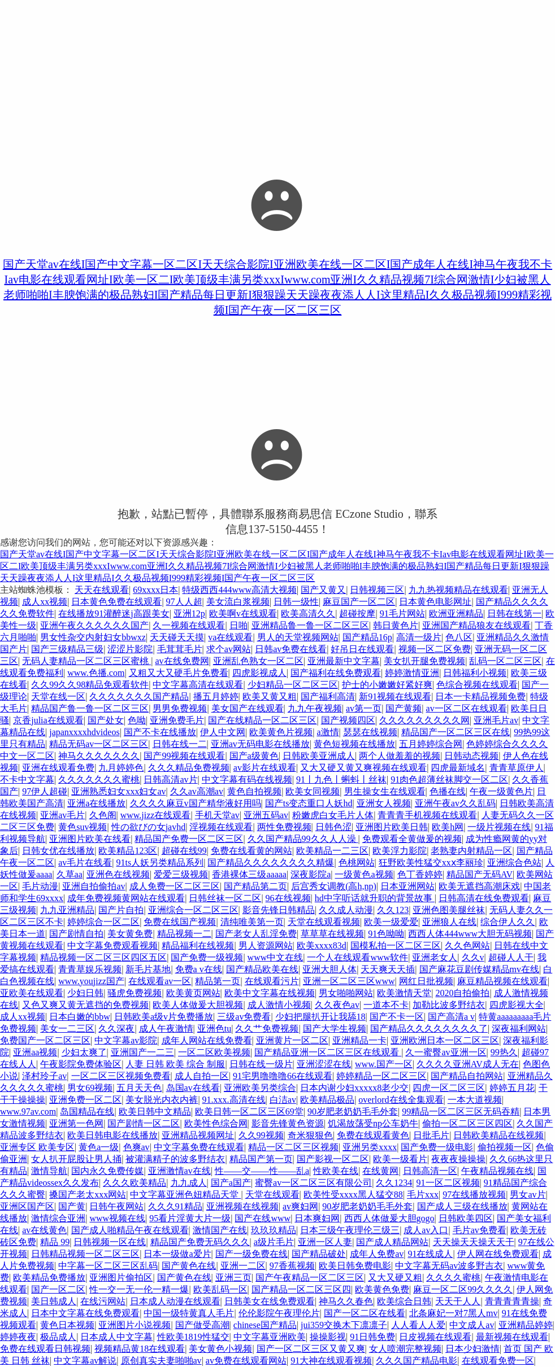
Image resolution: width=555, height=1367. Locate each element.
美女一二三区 (67, 1028)
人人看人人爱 (418, 1325)
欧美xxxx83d (321, 945)
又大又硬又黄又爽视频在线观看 (363, 767)
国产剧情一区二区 (143, 1123)
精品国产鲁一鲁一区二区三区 (90, 708)
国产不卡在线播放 (160, 732)
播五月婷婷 (216, 696)
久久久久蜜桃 (453, 1277)
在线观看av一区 (159, 981)
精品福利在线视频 (198, 945)
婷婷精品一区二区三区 (381, 1076)
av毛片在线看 (85, 862)
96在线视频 (288, 898)
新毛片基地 (148, 969)
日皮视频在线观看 (435, 1337)
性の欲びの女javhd (148, 827)
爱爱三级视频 (181, 874)
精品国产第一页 (261, 1159)
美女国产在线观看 (247, 708)
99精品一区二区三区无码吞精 (460, 1111)
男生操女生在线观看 (385, 791)
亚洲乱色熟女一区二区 (258, 661)
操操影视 (328, 1337)
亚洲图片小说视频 (134, 1325)
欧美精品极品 (327, 1099)
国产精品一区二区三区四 (301, 1289)
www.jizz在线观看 (155, 815)
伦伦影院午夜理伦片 (279, 1313)
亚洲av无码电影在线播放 (260, 744)
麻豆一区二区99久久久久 (463, 1289)
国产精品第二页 (255, 886)
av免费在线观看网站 (246, 1360)
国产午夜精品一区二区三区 (309, 1277)
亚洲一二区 (243, 1265)
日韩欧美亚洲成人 (319, 756)
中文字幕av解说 (85, 1360)
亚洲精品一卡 (359, 1040)
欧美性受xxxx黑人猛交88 (353, 1194)
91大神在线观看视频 (331, 1360)
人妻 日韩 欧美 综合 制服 (175, 1064)
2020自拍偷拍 (462, 993)
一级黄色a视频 (364, 874)
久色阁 (102, 815)
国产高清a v (451, 1016)
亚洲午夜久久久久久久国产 (94, 625)
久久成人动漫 (346, 910)
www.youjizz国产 (91, 981)
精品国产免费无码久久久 (200, 1242)
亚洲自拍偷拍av (93, 886)
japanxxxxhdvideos (84, 732)
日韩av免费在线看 (291, 649)
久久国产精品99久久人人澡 (303, 839)
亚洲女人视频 (384, 803)
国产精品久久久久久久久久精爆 (270, 862)
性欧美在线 (335, 1171)
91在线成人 (430, 1254)
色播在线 (448, 791)
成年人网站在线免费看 (207, 1040)
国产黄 (71, 1206)
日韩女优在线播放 (58, 850)
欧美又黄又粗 (269, 696)
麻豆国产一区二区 (359, 601)
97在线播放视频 (474, 1194)
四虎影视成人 (259, 673)
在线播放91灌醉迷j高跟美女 (113, 613)
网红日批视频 (426, 981)
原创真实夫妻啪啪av (161, 1360)
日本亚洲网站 (407, 886)
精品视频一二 (184, 933)
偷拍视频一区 (505, 1147)
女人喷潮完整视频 (405, 1348)
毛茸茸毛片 (179, 649)
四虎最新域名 (458, 767)
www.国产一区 (384, 1064)
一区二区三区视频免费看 (121, 1076)
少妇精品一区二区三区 (293, 684)
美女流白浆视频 (238, 601)
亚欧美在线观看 (31, 993)
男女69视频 (89, 1088)
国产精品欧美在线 (262, 969)
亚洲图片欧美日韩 (391, 827)
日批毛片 (431, 1135)
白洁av (283, 1099)
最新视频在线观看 (512, 1337)
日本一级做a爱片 (177, 1254)
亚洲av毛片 (62, 815)
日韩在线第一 (514, 613)
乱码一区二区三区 (505, 661)
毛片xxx (423, 1194)
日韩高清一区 (430, 1171)
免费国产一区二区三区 (45, 1040)
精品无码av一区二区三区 (98, 744)
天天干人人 (457, 1301)
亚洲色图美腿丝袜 (449, 910)
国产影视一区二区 (333, 1159)
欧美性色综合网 (216, 1123)
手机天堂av (217, 815)
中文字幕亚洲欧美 (269, 1337)
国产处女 (106, 720)
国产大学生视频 (334, 1028)
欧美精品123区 (127, 850)
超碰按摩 (357, 613)
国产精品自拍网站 (467, 1076)
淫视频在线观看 (221, 827)
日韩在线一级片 (261, 1064)
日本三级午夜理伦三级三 (350, 1230)
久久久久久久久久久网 (424, 720)
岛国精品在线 (87, 1111)
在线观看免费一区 (498, 1360)
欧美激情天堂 (404, 993)
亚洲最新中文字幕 (343, 661)
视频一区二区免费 (434, 649)
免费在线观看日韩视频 (45, 1348)
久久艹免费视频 (266, 1028)
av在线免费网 (182, 661)
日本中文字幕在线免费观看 (85, 1313)
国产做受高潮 (202, 1325)
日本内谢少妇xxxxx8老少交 (354, 1088)
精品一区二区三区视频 (293, 1147)
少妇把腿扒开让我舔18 (320, 1016)
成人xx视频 (44, 601)
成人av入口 (426, 1230)
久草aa (70, 874)
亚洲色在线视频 (118, 874)
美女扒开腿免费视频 (424, 661)
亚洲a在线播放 (96, 803)
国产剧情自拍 (76, 933)
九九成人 (189, 1182)
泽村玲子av (44, 1076)
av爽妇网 (300, 1206)
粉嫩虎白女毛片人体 (333, 815)
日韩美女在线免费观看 (269, 1301)
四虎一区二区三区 (449, 1088)
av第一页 (363, 708)
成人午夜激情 (166, 1028)
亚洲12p (189, 613)
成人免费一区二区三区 (174, 886)
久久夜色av (337, 1005)
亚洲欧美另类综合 (260, 1088)
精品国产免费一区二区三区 (189, 839)
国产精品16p (367, 637)
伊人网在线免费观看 (498, 1254)
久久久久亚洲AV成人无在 (468, 1064)
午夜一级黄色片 (501, 791)
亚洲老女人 (434, 957)
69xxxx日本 (155, 590)
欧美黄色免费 (382, 1289)
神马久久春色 (346, 1301)
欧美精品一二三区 (332, 850)
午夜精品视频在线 (497, 1171)
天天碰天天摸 (177, 637)
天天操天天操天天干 (473, 1242)
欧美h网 (447, 827)
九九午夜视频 (315, 708)
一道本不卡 (386, 1005)
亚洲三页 (233, 1277)
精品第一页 (217, 981)
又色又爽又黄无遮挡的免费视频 (85, 1005)
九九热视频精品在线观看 (458, 590)
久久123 (393, 910)
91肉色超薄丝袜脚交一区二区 (449, 779)
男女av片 (527, 1194)
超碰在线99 (184, 850)
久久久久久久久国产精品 (139, 696)
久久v (473, 957)
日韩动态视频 (471, 756)
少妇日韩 (85, 993)
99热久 (504, 1052)
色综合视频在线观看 (477, 684)
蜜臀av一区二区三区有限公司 (313, 1182)
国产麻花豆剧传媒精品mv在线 (479, 969)
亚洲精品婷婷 (525, 1325)
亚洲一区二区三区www (349, 981)
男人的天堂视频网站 (298, 637)
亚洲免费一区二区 (85, 1099)
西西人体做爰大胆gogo (389, 1218)
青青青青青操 (512, 1301)
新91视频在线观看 (395, 696)
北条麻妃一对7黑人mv (453, 1313)
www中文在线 (275, 957)
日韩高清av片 (170, 779)
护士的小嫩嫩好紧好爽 (387, 684)
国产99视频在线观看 (184, 756)
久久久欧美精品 (134, 1182)
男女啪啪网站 (346, 993)
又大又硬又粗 (395, 1277)
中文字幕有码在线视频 (247, 779)
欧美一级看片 (400, 1159)
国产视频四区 (348, 720)
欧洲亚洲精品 (456, 613)
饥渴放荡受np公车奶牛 (373, 1123)
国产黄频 (403, 708)
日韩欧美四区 (466, 1218)
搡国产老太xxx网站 (87, 1194)
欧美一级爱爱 (391, 922)
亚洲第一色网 (76, 1123)
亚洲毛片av (496, 720)
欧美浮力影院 (399, 850)
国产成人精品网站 (392, 1242)
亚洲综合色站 (514, 862)
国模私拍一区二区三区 (395, 945)
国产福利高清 (328, 696)
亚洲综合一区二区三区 (193, 910)
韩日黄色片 (395, 625)
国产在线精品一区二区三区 (262, 720)
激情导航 (49, 1171)
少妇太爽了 (84, 1052)
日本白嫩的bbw (79, 1016)
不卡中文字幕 (27, 779)
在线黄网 (380, 1171)
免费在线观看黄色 (373, 1135)
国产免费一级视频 (207, 957)
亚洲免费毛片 (177, 720)
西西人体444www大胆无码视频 (470, 933)
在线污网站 (102, 1301)
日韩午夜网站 (116, 1206)
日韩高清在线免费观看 (484, 898)
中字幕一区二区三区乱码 (108, 1265)
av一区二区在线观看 (466, 708)
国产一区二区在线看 (364, 1313)
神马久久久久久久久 (99, 756)
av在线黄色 (44, 1230)
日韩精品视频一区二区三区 (85, 1254)
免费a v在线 (198, 969)
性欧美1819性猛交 (193, 1337)
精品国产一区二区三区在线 (455, 732)
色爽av (136, 1147)
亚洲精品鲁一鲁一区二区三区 (310, 625)
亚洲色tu (214, 1028)
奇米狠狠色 (310, 1135)
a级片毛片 (274, 1242)
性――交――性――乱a (262, 1171)
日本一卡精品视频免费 (480, 696)
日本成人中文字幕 (116, 1337)
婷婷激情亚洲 (412, 673)
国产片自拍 (121, 910)
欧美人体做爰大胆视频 (198, 1005)
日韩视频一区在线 (109, 1242)
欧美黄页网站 (193, 993)
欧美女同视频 (312, 791)
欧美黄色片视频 (281, 732)
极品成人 (58, 1337)
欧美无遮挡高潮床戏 (479, 886)
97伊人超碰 (44, 791)
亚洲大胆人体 (329, 969)
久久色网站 (467, 945)
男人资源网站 (266, 945)
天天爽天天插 (388, 969)
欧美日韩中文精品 (155, 1111)
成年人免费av (377, 1254)
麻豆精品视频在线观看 (502, 981)
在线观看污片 (272, 981)
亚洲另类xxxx (369, 1147)
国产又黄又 (323, 590)
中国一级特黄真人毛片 (189, 1313)
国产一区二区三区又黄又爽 (311, 1348)
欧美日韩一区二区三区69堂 (249, 1111)
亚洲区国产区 (27, 1206)
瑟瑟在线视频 (370, 732)
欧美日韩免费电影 (355, 1265)
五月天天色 (139, 1088)
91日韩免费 (372, 1337)
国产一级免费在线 (251, 1254)
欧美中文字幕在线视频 (269, 993)
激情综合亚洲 (58, 1218)
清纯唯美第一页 (252, 922)
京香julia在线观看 (48, 720)
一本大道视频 (475, 1099)
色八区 (458, 637)
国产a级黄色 (254, 756)
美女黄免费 (130, 933)
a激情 (327, 732)
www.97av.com (28, 1111)
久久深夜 (116, 1028)
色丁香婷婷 (420, 874)
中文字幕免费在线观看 (199, 1147)
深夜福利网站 (519, 1028)
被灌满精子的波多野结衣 (175, 1159)
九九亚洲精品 (67, 910)
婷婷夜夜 (18, 1337)
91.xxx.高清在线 (234, 1099)
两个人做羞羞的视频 (399, 756)
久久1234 (394, 1182)
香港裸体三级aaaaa (249, 874)
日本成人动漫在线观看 (175, 1301)
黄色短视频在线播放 (354, 744)
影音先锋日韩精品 (278, 910)
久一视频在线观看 (189, 625)
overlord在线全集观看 (400, 1099)
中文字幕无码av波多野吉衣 (449, 1265)
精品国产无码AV (479, 874)
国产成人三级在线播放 (462, 1206)
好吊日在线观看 (362, 649)
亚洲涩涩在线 (324, 1064)
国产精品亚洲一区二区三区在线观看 (327, 1052)
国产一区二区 (58, 1289)
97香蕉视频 (292, 1265)
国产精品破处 (319, 1254)
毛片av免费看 (479, 1230)
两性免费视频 (284, 827)
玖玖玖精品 (273, 1230)
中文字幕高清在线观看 (198, 684)
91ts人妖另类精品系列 (160, 862)
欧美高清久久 (308, 613)
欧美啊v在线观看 (243, 613)
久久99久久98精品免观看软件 (90, 684)
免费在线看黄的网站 (251, 850)
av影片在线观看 (264, 767)
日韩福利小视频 (474, 673)
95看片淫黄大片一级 (190, 1218)
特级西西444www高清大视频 (239, 590)
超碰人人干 (511, 957)
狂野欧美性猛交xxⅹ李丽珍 (431, 862)
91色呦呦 (386, 933)
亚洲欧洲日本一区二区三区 (445, 1040)
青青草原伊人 (516, 767)
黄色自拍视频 (254, 791)
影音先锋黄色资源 (288, 1123)
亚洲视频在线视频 (242, 1206)
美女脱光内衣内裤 (161, 1099)
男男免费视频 (180, 708)
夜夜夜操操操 (458, 1159)
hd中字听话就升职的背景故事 (375, 898)
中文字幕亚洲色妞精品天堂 (185, 1194)
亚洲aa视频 (35, 1052)
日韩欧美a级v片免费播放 (163, 1016)
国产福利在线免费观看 (335, 673)
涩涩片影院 (130, 649)
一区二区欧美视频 (214, 1052)
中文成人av (471, 1325)
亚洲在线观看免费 (58, 767)
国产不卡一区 (397, 1016)
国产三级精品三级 (67, 649)
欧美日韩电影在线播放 (112, 1135)
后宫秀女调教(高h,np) (333, 886)
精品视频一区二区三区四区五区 (103, 957)
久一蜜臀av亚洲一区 (445, 1052)
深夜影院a (310, 874)
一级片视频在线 (499, 827)
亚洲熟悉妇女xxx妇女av (118, 791)
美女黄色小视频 (220, 1348)
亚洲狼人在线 (449, 922)
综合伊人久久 (507, 922)
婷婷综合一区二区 (103, 922)
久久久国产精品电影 (416, 1360)
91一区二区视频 (448, 1182)
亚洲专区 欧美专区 (37, 1147)
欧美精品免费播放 (49, 1277)
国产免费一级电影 (437, 1147)
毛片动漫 (40, 886)
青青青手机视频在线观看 (427, 815)
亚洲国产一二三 (142, 1052)
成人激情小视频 (279, 1005)
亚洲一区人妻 (325, 1242)
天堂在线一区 (58, 696)
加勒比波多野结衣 (449, 1005)
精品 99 (55, 1242)
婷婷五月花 (512, 1088)
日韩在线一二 (180, 744)
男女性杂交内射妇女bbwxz (93, 637)
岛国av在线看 (193, 1088)
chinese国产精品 (265, 1325)
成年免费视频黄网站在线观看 (126, 898)
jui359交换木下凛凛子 (344, 1325)
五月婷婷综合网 (430, 744)
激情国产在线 (220, 1230)
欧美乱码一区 (220, 1289)
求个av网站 (228, 649)
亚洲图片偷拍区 (121, 1277)
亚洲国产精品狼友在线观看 (476, 625)
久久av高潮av (196, 791)
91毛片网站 (402, 613)
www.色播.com (95, 673)
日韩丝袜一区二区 (225, 898)
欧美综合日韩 (404, 1301)
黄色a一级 (99, 1147)
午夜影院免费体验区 (81, 1064)
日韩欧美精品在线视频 (498, 1135)
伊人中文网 (222, 732)
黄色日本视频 (67, 1325)
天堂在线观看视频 (324, 922)
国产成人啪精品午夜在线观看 (130, 1230)
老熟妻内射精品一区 (471, 850)
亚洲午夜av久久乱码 (455, 803)
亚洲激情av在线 (179, 1171)
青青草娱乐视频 (90, 969)
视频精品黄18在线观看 (139, 1348)
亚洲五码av (266, 815)
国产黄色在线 (189, 1265)
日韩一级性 (296, 601)
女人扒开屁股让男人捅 (76, 1159)
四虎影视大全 (516, 1005)
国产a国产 (231, 1182)
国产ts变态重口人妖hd (309, 803)
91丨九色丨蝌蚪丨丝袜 (341, 779)
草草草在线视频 (332, 933)
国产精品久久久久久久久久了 (429, 1028)
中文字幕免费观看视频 (112, 945)
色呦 (137, 720)
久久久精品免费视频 (188, 767)
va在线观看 (230, 637)
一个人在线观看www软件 (357, 957)
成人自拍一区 (202, 1076)
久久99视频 (261, 1135)
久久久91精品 (175, 1206)
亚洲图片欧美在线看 (90, 839)
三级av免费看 (244, 1016)
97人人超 (184, 601)
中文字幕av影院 (125, 1040)
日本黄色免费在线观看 (116, 601)
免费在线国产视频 (180, 922)
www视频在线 (117, 1218)
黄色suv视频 (82, 827)
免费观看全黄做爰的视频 (412, 839)
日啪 (238, 625)
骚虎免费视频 (134, 993)
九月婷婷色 (121, 767)
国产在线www (262, 1218)
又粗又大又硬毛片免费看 (178, 673)
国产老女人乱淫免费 (256, 933)
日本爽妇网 (317, 1218)
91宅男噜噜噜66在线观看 (282, 1076)
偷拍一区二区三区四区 (467, 1123)
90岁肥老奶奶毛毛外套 (352, 1111)
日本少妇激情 (472, 1348)
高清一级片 (418, 637)
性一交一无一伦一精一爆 (139, 1289)
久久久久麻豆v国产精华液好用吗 (195, 803)
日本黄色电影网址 (435, 601)
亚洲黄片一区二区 (292, 1040)
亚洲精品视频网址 (198, 1135)
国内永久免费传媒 (107, 1171)
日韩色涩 (333, 827)
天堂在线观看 (272, 1194)
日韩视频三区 (377, 590)
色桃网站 (357, 862)
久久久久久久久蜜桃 (99, 779)
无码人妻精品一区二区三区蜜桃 (86, 661)
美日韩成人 (53, 1301)
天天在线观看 (102, 590)
